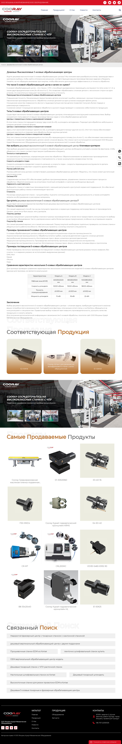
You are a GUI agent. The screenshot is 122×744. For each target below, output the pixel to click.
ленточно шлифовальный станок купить (84, 651)
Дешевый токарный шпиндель (88, 675)
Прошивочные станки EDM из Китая (28, 651)
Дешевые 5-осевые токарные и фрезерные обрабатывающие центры (45, 690)
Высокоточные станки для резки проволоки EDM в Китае (39, 682)
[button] (111, 356)
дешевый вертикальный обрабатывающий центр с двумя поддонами (45, 644)
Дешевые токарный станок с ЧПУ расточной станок (36, 667)
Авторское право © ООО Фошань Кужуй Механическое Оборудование (26, 735)
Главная (3, 64)
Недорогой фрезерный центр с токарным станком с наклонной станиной (47, 636)
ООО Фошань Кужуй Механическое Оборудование (24, 2)
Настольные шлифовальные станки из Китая (32, 675)
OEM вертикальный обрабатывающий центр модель (36, 659)
